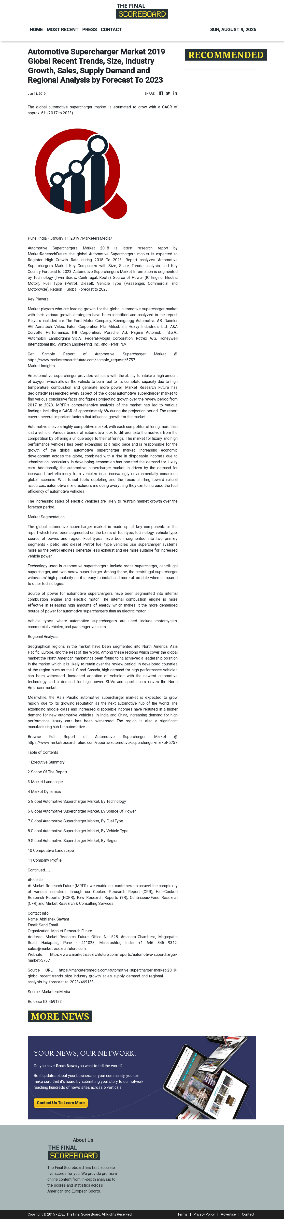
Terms (182, 1214)
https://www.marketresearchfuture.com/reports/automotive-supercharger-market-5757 (102, 742)
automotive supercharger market (77, 526)
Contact (248, 1214)
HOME (36, 29)
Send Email (48, 925)
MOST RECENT (62, 29)
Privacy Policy (204, 1214)
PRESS (89, 29)
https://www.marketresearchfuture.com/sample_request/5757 (81, 360)
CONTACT (111, 29)
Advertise (228, 1214)
